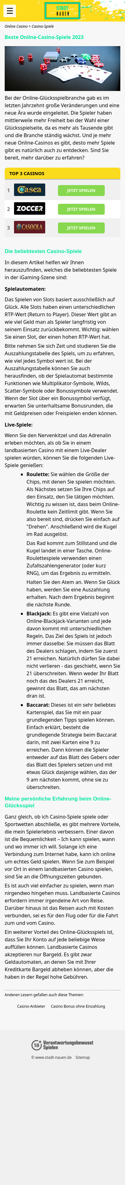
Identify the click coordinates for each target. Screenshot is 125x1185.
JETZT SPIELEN (81, 190)
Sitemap (82, 1057)
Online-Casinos (35, 142)
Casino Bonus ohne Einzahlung (78, 1006)
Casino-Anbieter (31, 1006)
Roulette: (37, 474)
